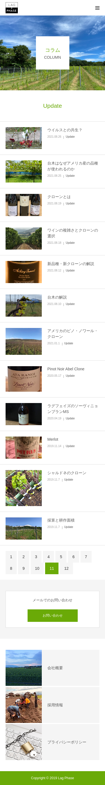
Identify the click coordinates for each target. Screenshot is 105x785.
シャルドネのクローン (66, 473)
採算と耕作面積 (61, 520)
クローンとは (59, 196)
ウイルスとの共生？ (64, 130)
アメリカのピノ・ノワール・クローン (72, 334)
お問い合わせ (53, 615)
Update (70, 136)
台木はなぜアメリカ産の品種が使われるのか (72, 166)
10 (37, 568)
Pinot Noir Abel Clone (65, 369)
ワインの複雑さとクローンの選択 (72, 233)
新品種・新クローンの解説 (70, 263)
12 (66, 568)
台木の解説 (57, 297)
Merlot (52, 439)
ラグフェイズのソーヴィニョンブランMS (72, 409)
